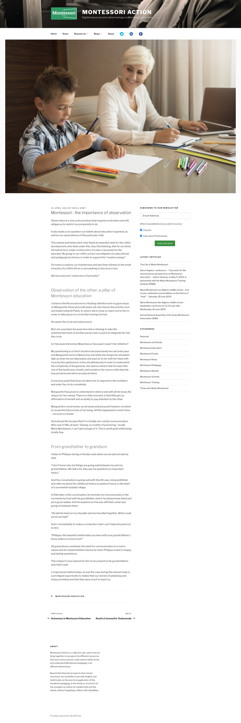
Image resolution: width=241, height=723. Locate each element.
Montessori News (148, 359)
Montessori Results (149, 370)
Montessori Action (117, 12)
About (111, 33)
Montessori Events (149, 353)
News (65, 33)
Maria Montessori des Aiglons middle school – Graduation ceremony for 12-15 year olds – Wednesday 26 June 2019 (162, 306)
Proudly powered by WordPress (65, 715)
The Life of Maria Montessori (154, 264)
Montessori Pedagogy (150, 365)
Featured (144, 336)
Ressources (81, 33)
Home (54, 33)
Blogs (98, 33)
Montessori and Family (151, 342)
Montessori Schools (149, 376)
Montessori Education (70, 596)
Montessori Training (149, 382)
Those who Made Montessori (154, 388)
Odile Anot (79, 208)
